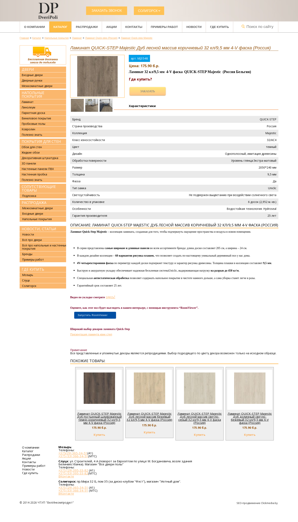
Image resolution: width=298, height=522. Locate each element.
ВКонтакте (66, 476)
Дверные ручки (32, 80)
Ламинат (28, 102)
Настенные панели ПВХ (38, 169)
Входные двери (32, 75)
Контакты (133, 27)
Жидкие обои (31, 152)
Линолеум (28, 107)
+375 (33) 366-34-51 (73, 456)
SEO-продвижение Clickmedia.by (257, 503)
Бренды (27, 254)
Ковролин (28, 129)
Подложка (29, 196)
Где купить (219, 27)
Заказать (147, 91)
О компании (34, 27)
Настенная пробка (34, 174)
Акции (111, 27)
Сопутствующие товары (39, 188)
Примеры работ (164, 27)
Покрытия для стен (41, 141)
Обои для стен (32, 147)
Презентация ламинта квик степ (91, 334)
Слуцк (26, 280)
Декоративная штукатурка (40, 158)
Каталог (60, 27)
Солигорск (29, 286)
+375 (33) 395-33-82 (73, 473)
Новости (194, 27)
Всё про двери (32, 240)
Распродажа (34, 202)
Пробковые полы (33, 123)
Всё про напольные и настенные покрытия (44, 246)
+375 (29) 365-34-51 (73, 487)
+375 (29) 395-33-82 (73, 470)
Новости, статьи (39, 228)
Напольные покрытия (33, 94)
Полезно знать (32, 134)
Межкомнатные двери (37, 86)
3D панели (29, 163)
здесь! (110, 297)
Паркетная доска (33, 113)
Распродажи (87, 27)
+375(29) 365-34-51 (72, 453)
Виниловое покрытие (36, 118)
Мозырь (27, 275)
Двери (28, 69)
